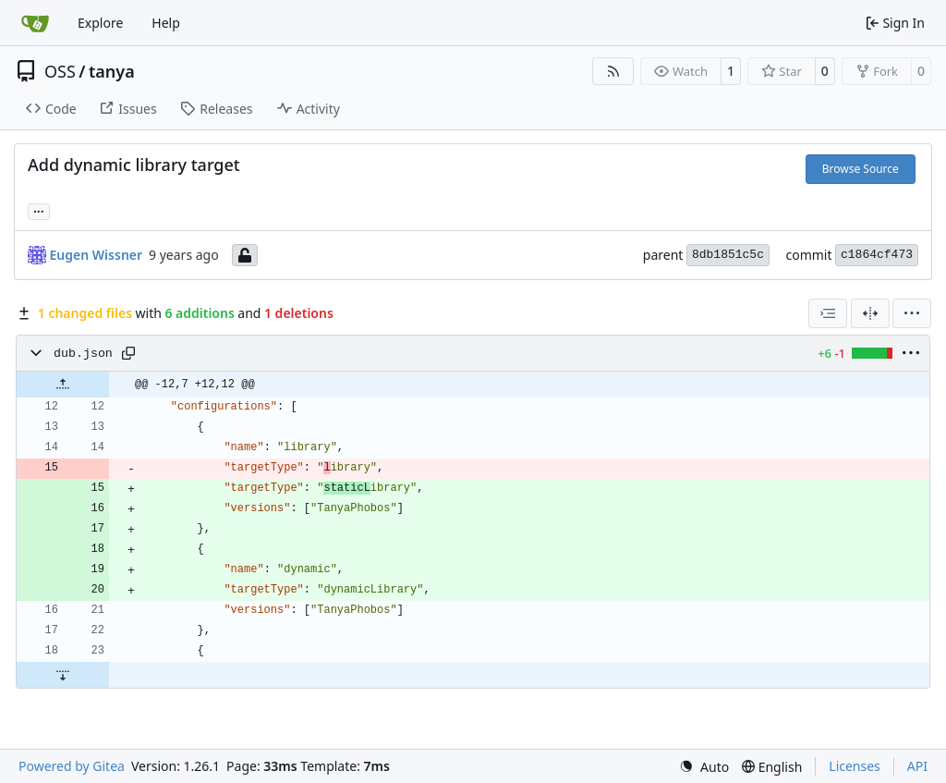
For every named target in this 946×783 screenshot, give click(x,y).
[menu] (911, 313)
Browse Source (860, 169)
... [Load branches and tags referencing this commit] (38, 209)
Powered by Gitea (71, 766)
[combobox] (827, 313)
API (917, 766)
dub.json (83, 354)
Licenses (854, 766)
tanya (112, 71)
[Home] (35, 23)
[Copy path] (128, 353)
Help (166, 22)
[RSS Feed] (613, 71)
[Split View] (870, 313)
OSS (60, 71)
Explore (100, 22)
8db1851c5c (728, 255)
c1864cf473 (877, 255)
